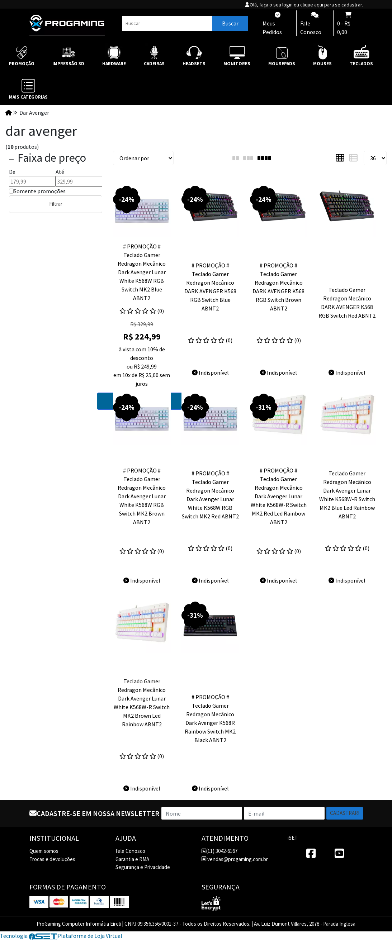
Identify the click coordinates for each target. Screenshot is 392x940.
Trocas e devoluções (52, 859)
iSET (293, 837)
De (12, 171)
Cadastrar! (344, 813)
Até (60, 171)
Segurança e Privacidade (142, 867)
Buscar (230, 23)
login (288, 4)
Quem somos (43, 851)
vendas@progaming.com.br (235, 859)
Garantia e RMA (132, 859)
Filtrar (55, 203)
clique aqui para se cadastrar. (331, 4)
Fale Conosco (130, 851)
